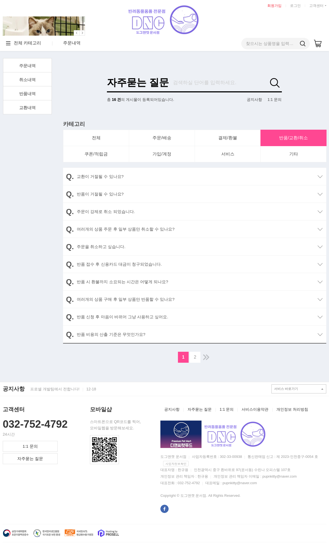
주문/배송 (161, 137)
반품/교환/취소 (293, 137)
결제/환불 (227, 137)
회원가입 (274, 6)
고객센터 (316, 6)
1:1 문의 (275, 99)
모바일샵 (101, 409)
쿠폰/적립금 (95, 154)
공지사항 (254, 99)
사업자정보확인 (175, 464)
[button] (77, 33)
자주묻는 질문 (138, 82)
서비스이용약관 (255, 409)
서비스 (227, 154)
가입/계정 (161, 154)
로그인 (295, 6)
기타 (293, 154)
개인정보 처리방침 (292, 409)
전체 (96, 137)
